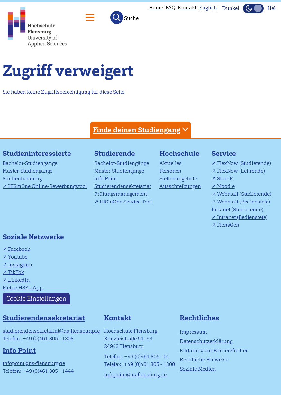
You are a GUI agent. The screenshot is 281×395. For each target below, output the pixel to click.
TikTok (16, 272)
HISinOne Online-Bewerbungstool (47, 186)
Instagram (20, 264)
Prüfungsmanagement (120, 194)
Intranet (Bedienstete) (242, 217)
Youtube (17, 256)
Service (224, 153)
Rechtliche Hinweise (204, 359)
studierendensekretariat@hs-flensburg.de (51, 330)
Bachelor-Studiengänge (30, 163)
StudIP (225, 178)
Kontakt (187, 7)
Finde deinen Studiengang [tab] (141, 130)
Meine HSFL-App (23, 287)
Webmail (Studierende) (244, 194)
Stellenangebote (178, 178)
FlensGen (228, 224)
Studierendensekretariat (122, 186)
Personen (170, 170)
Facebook (19, 249)
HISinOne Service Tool (126, 201)
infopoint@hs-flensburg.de (34, 363)
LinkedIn (19, 280)
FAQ (170, 7)
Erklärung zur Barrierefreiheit (214, 350)
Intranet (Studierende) (237, 209)
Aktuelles (170, 163)
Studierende (114, 153)
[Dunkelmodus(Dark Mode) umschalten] (253, 8)
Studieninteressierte (37, 153)
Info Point (105, 178)
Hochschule (179, 153)
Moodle (226, 186)
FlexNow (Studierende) (244, 163)
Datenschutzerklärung (206, 341)
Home (156, 7)
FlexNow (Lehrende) (241, 170)
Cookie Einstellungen (36, 299)
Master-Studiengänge (27, 170)
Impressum (193, 331)
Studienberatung (22, 178)
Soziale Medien (198, 368)
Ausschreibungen (180, 186)
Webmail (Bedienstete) (243, 201)
